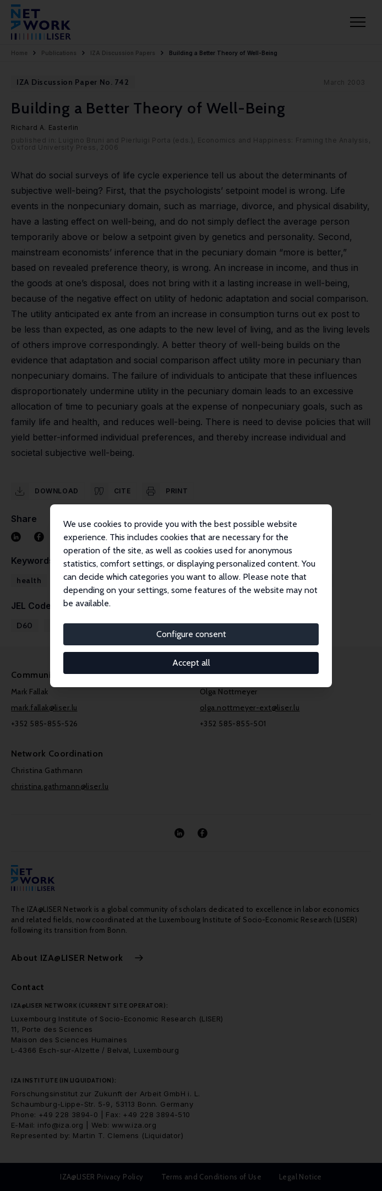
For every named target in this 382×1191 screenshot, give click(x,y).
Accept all (191, 662)
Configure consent (191, 634)
